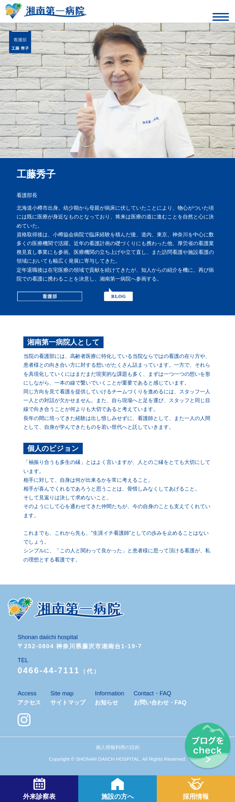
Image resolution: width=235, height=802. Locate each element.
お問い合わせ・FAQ (160, 702)
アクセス (29, 702)
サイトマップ (67, 702)
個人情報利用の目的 (118, 747)
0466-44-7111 (49, 670)
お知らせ (106, 702)
